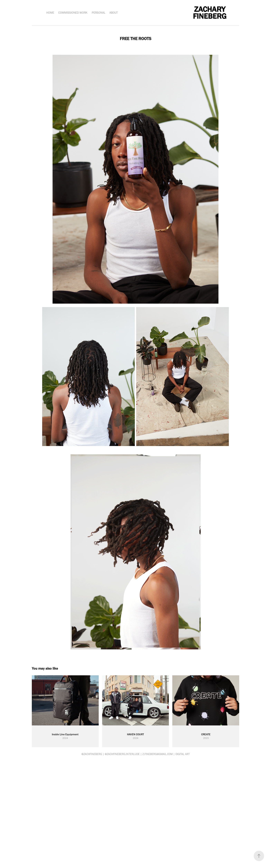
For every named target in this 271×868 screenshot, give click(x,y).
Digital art (182, 754)
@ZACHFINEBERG (91, 754)
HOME (50, 12)
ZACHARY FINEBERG (210, 12)
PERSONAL (98, 12)
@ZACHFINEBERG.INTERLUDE (122, 754)
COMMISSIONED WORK (72, 12)
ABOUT (113, 12)
